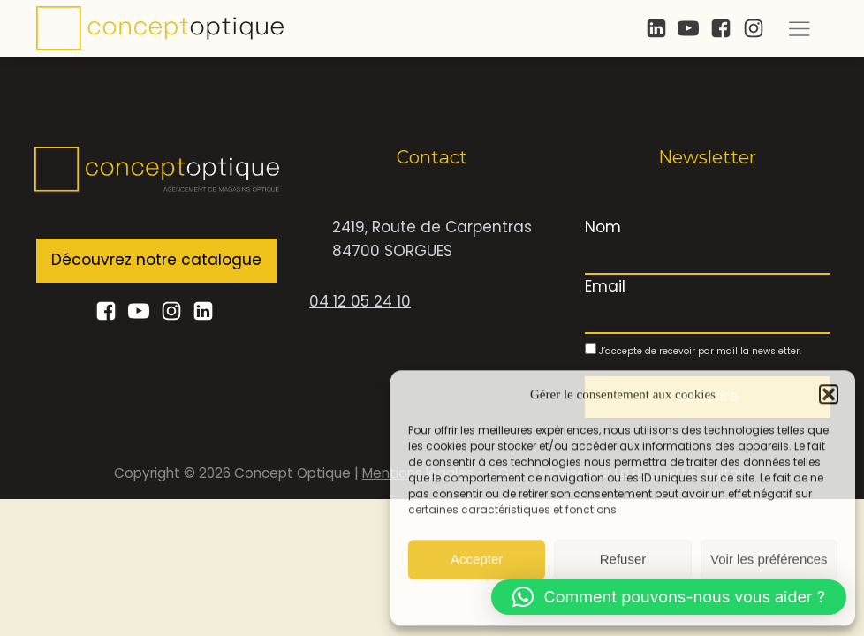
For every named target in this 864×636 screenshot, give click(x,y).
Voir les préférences (769, 558)
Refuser (623, 558)
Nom (603, 227)
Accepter (477, 558)
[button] (828, 393)
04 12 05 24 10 (360, 301)
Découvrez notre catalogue (156, 259)
